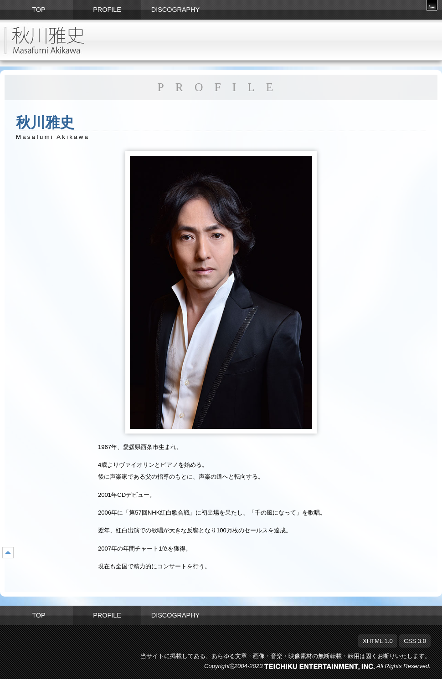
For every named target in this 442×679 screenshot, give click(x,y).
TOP (38, 615)
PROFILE (107, 615)
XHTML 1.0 (378, 641)
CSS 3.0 (415, 641)
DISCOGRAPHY (175, 615)
